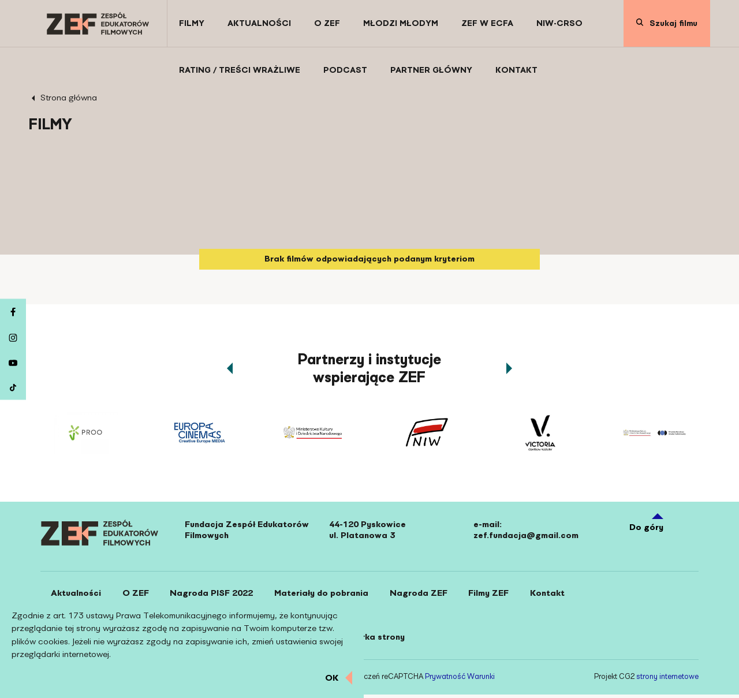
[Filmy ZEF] (499, 595)
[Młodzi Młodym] (401, 23)
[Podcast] (345, 70)
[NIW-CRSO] (559, 23)
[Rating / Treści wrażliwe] (239, 70)
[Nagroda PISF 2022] (216, 595)
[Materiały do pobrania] (328, 595)
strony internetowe (667, 680)
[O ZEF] (327, 23)
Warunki (481, 680)
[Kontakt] (516, 70)
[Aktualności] (259, 23)
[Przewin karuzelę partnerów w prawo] (509, 368)
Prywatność (445, 680)
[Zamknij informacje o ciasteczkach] (338, 678)
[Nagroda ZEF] (427, 595)
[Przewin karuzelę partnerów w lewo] (229, 368)
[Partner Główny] (431, 70)
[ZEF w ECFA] (487, 23)
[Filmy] (191, 23)
